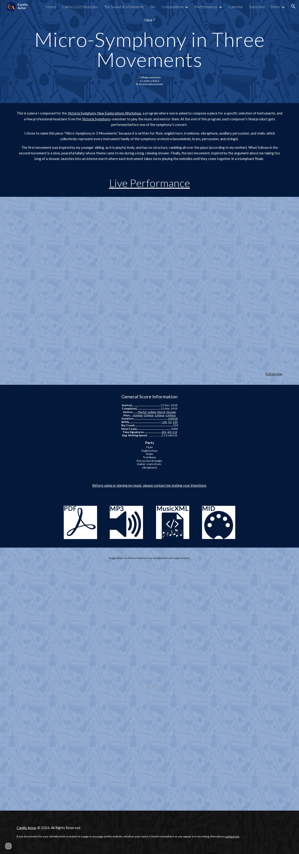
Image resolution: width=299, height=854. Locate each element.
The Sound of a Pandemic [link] (124, 6)
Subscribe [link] (257, 6)
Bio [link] (153, 6)
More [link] (275, 6)
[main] (149, 20)
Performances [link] (206, 6)
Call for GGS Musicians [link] (80, 6)
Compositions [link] (173, 6)
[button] (293, 6)
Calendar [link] (235, 6)
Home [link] (51, 6)
